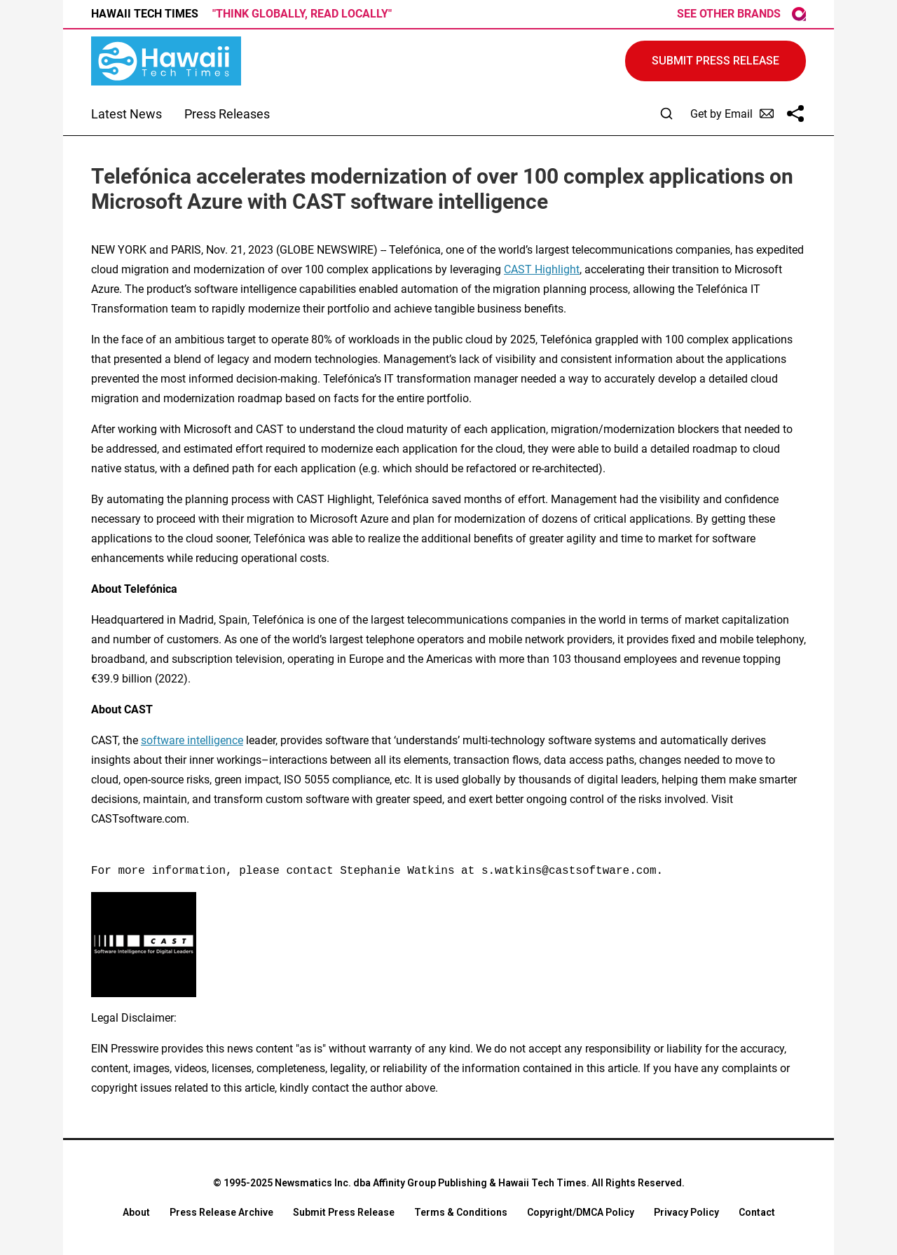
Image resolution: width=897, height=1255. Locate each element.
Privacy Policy (686, 1212)
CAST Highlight (542, 269)
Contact (757, 1212)
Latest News (126, 114)
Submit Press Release (344, 1212)
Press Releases (227, 114)
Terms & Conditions (460, 1212)
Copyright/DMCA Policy (580, 1212)
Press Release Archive (221, 1212)
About (136, 1212)
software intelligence (192, 740)
